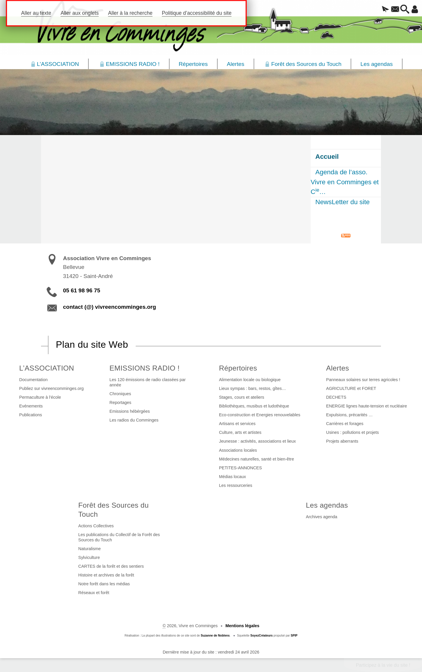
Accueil (327, 156)
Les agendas (327, 505)
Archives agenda (321, 516)
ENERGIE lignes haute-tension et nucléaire (366, 406)
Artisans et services (237, 423)
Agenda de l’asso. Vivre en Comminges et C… (345, 181)
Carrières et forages (344, 423)
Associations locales (238, 450)
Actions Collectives (96, 525)
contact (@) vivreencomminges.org (109, 307)
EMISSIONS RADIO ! (145, 368)
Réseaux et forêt (93, 592)
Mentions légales (242, 625)
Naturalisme (89, 548)
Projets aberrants (342, 441)
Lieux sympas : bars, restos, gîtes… (252, 388)
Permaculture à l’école (40, 397)
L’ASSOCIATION (46, 368)
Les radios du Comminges (134, 420)
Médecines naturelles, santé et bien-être (256, 459)
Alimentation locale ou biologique (249, 379)
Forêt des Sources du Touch (113, 509)
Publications (30, 414)
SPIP (294, 635)
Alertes (337, 368)
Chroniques (120, 393)
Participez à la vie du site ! (383, 665)
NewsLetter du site (342, 202)
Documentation (33, 379)
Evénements (31, 406)
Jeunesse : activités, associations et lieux (257, 441)
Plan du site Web (92, 344)
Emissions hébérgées (130, 411)
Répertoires (238, 368)
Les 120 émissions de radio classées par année (148, 382)
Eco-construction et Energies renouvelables (259, 414)
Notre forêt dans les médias (104, 583)
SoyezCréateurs (261, 635)
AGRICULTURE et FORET (351, 388)
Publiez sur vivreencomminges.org (51, 388)
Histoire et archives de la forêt (106, 575)
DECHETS (336, 397)
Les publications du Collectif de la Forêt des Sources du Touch (119, 537)
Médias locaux (232, 476)
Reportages (120, 402)
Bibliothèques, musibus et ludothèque (254, 406)
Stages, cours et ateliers (241, 397)
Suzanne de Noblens (215, 635)
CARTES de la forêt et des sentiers (111, 566)
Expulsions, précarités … (349, 414)
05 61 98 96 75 (81, 290)
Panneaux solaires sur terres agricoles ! (363, 379)
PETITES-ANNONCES (240, 467)
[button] (373, 9)
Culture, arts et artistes (240, 432)
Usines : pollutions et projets (352, 432)
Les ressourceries (235, 485)
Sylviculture (89, 557)
